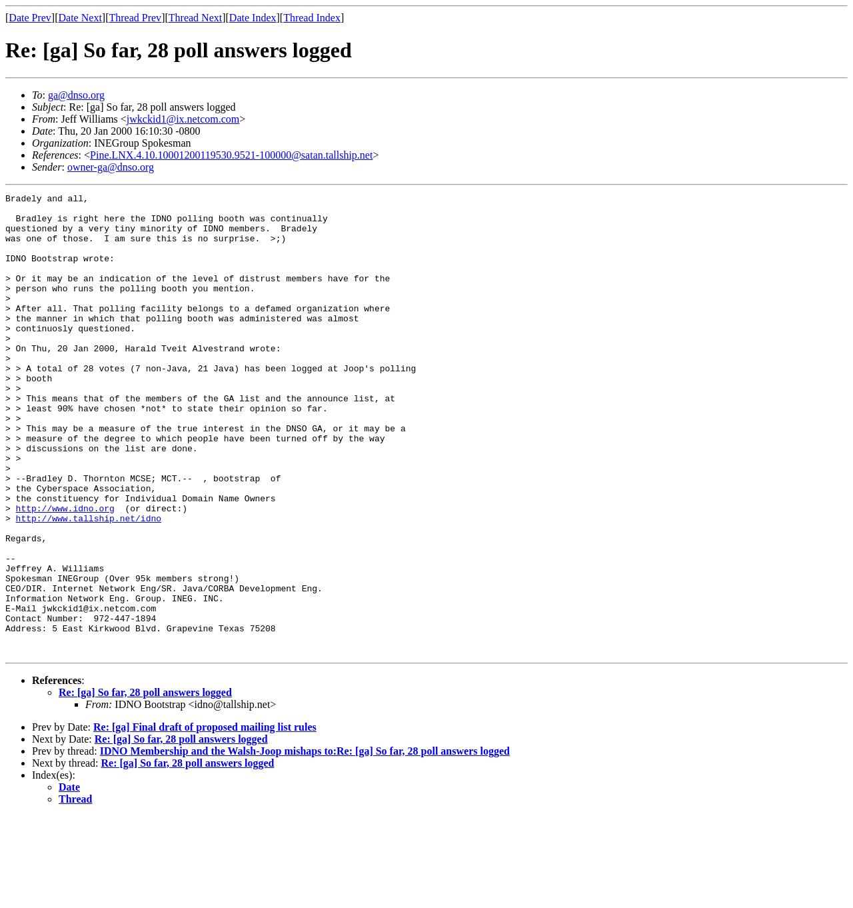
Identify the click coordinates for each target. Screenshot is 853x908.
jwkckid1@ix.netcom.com (183, 119)
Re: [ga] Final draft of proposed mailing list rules (205, 819)
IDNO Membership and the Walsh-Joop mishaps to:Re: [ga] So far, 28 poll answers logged (305, 843)
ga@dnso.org (76, 95)
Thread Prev (135, 17)
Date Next (80, 17)
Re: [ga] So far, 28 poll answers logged (145, 784)
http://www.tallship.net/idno (88, 584)
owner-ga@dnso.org (110, 167)
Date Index (253, 17)
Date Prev (30, 17)
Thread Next (195, 17)
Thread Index (312, 17)
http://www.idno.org (65, 572)
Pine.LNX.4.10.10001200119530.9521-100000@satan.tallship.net (231, 155)
